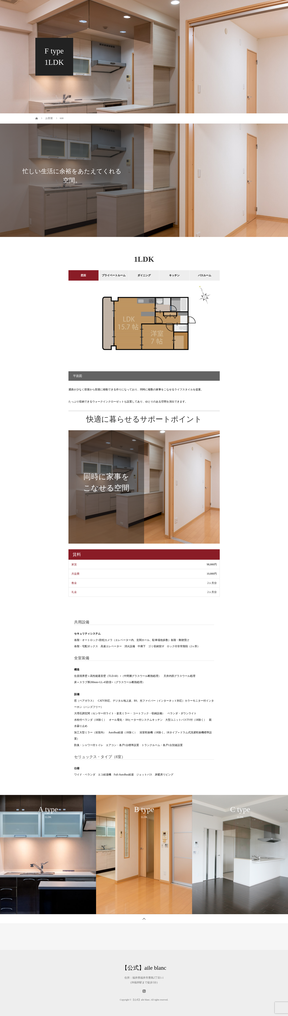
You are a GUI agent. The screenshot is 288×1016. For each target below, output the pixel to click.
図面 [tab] (83, 275)
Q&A (197, 6)
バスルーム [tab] (204, 275)
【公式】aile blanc (57, 6)
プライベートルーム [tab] (114, 275)
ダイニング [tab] (144, 275)
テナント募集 (122, 6)
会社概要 (215, 6)
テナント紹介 (148, 6)
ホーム (99, 6)
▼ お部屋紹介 (175, 6)
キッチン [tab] (174, 275)
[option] (144, 331)
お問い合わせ (240, 6)
